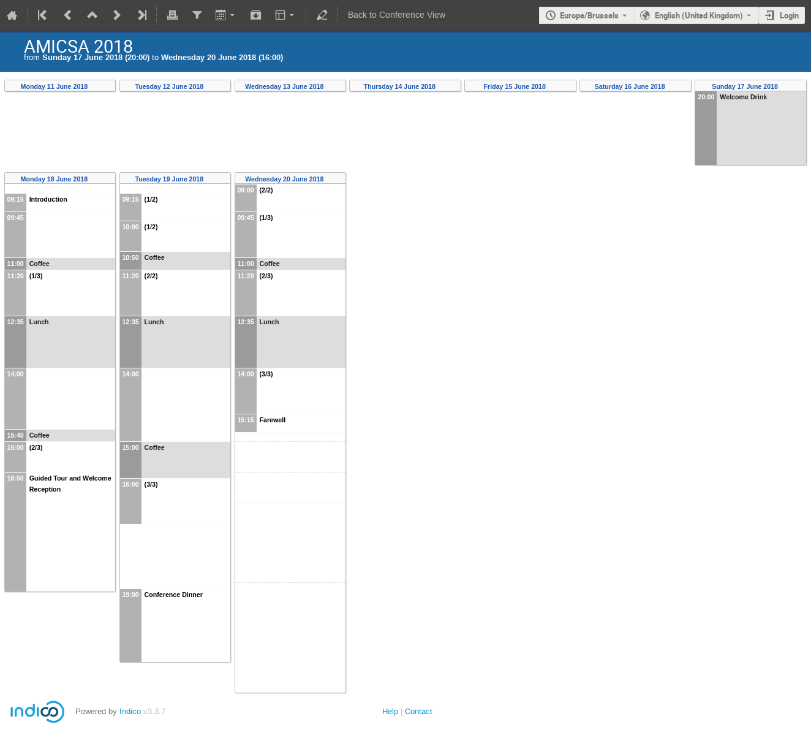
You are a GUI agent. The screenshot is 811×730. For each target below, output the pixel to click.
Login (789, 15)
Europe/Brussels (589, 15)
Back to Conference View (396, 15)
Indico (130, 711)
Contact (418, 711)
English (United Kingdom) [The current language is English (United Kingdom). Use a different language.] (699, 15)
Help (390, 711)
